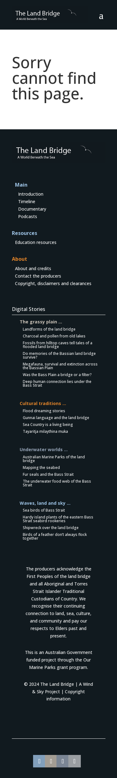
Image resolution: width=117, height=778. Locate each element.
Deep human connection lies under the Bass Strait (57, 383)
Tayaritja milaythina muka (45, 431)
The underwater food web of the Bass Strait (57, 483)
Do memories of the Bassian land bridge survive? (59, 355)
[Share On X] (74, 761)
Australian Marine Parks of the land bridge (54, 458)
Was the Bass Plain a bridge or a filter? (57, 374)
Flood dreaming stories (44, 410)
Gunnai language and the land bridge (56, 417)
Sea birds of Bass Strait (44, 510)
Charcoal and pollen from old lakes (54, 336)
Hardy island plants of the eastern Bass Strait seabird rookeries (58, 518)
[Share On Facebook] (39, 761)
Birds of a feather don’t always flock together (55, 536)
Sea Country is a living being (48, 424)
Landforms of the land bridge (49, 329)
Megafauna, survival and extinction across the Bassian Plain (60, 365)
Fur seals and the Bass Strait (48, 474)
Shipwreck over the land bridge (51, 527)
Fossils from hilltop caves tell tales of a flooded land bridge (57, 344)
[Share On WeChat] (62, 761)
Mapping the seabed (41, 467)
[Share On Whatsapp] (51, 761)
